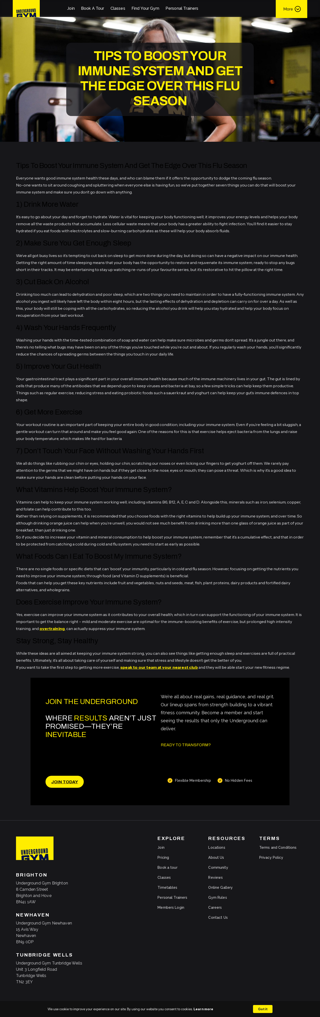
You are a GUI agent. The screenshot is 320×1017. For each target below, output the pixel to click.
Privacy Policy (271, 858)
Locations (216, 848)
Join (71, 8)
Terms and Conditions (278, 848)
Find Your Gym (145, 8)
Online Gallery (220, 888)
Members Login (171, 908)
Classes (117, 8)
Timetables (167, 888)
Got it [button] (263, 1009)
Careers (215, 908)
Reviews (215, 878)
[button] (291, 8)
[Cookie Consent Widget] (160, 1009)
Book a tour (168, 868)
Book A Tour (92, 8)
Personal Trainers (182, 8)
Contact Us (218, 918)
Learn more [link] (203, 1009)
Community (218, 868)
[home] (26, 8)
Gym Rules (217, 898)
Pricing (163, 858)
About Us (216, 858)
